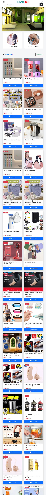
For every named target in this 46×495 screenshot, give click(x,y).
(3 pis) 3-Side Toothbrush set (12, 79)
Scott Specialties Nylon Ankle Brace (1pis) (33, 293)
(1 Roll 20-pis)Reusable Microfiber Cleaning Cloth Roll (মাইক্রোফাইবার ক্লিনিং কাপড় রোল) (33, 201)
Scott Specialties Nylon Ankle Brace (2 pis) (11, 293)
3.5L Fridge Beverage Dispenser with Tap (31, 446)
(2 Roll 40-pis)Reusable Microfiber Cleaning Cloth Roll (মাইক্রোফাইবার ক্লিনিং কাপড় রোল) (12, 201)
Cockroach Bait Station (10, 445)
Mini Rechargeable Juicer (32, 79)
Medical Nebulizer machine (11, 231)
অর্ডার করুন (12, 85)
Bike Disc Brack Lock (9, 415)
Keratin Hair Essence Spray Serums (32, 476)
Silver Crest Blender (30, 140)
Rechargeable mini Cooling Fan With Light (11, 262)
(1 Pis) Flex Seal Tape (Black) (11, 384)
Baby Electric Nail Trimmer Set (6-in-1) (33, 324)
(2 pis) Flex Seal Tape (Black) (33, 354)
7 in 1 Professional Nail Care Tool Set (33, 110)
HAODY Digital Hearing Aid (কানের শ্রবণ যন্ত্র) (32, 385)
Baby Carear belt (30, 170)
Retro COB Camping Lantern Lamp (33, 415)
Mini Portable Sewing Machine (12, 140)
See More (39, 55)
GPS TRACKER (28, 231)
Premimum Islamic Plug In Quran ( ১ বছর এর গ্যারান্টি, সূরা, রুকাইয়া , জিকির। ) (11, 354)
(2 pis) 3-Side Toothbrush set (12, 170)
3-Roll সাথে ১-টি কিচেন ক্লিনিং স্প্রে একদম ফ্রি (11, 110)
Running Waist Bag (8, 323)
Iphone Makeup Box (30, 262)
